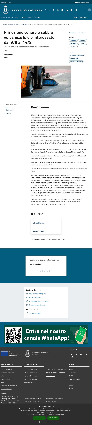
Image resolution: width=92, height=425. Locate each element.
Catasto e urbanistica (30, 379)
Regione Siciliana (6, 2)
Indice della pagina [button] (11, 104)
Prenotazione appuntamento (32, 398)
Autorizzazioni (50, 376)
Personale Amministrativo (9, 386)
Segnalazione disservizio (31, 401)
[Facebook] (50, 10)
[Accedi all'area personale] (82, 2)
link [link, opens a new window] (63, 414)
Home (5, 24)
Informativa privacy (52, 401)
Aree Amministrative (7, 373)
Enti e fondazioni (6, 379)
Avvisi (17, 24)
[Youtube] (59, 10)
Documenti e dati (6, 389)
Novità (11, 24)
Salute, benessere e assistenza (55, 373)
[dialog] (46, 414)
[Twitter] (55, 10)
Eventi (71, 388)
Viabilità (24, 24)
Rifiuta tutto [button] (53, 418)
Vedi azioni (82, 33)
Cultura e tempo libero (30, 373)
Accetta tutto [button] (39, 418)
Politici (3, 382)
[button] (46, 422)
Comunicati (72, 373)
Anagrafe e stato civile (30, 369)
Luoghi (71, 385)
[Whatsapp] (73, 10)
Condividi (73, 33)
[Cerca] (89, 10)
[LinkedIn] (64, 10)
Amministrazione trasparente (55, 398)
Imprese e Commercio (30, 376)
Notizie (71, 369)
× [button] (90, 405)
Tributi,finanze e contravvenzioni (56, 369)
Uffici (2, 376)
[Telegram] (68, 10)
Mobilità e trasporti (29, 382)
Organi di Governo (6, 369)
